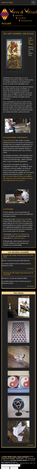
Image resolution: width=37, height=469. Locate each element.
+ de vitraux (30, 445)
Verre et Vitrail (7, 2)
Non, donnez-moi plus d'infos (10, 466)
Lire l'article (30, 268)
